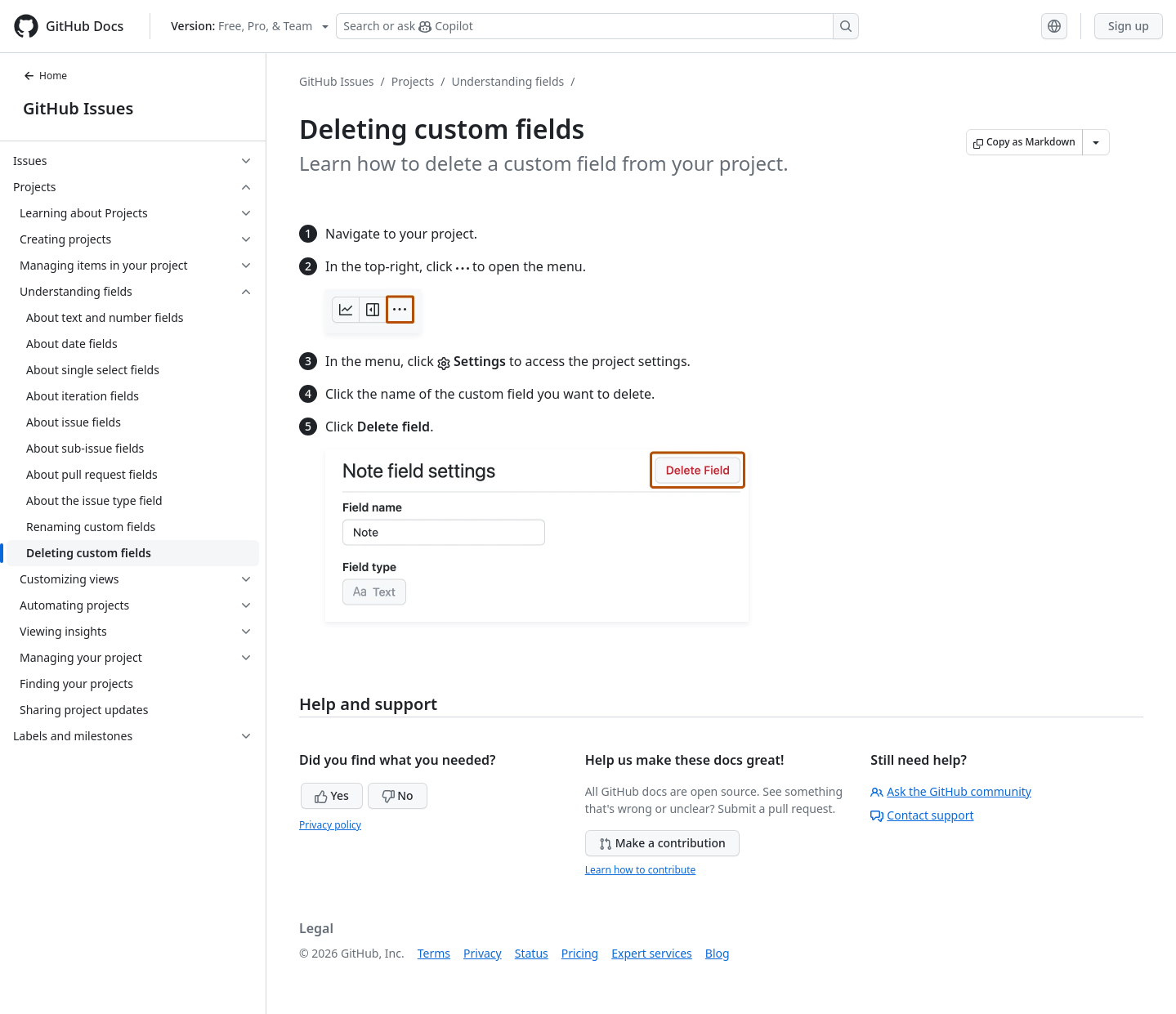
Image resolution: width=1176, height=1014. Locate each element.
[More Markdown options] (1096, 142)
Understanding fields (507, 81)
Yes (332, 795)
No (398, 795)
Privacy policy (330, 825)
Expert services (651, 953)
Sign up (1128, 26)
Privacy (482, 953)
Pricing (579, 953)
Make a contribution (662, 843)
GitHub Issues (78, 108)
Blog (717, 953)
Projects (412, 81)
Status (531, 953)
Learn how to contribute (640, 870)
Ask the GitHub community (950, 791)
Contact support (921, 815)
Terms (434, 953)
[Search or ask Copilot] (597, 26)
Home (45, 76)
